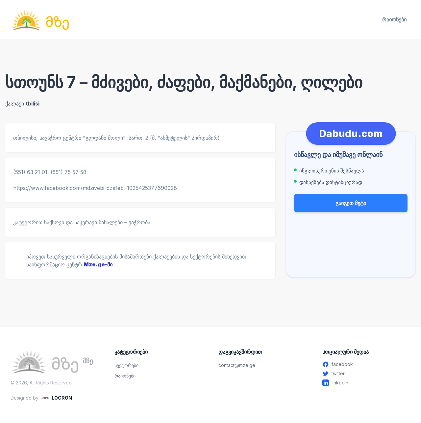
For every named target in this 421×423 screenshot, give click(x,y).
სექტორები (126, 365)
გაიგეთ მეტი (350, 203)
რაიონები (394, 19)
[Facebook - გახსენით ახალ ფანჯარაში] (366, 364)
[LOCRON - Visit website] (56, 398)
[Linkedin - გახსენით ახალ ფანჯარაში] (366, 382)
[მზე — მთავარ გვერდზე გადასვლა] (40, 19)
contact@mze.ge (236, 365)
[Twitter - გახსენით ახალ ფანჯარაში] (366, 373)
